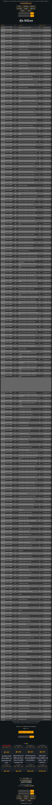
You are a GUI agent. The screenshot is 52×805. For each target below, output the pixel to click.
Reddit (26, 8)
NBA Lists (32, 8)
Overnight (19, 8)
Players (22, 11)
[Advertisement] (26, 384)
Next (26, 732)
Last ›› (31, 732)
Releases (33, 6)
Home (19, 6)
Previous (21, 732)
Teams (29, 11)
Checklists (26, 6)
